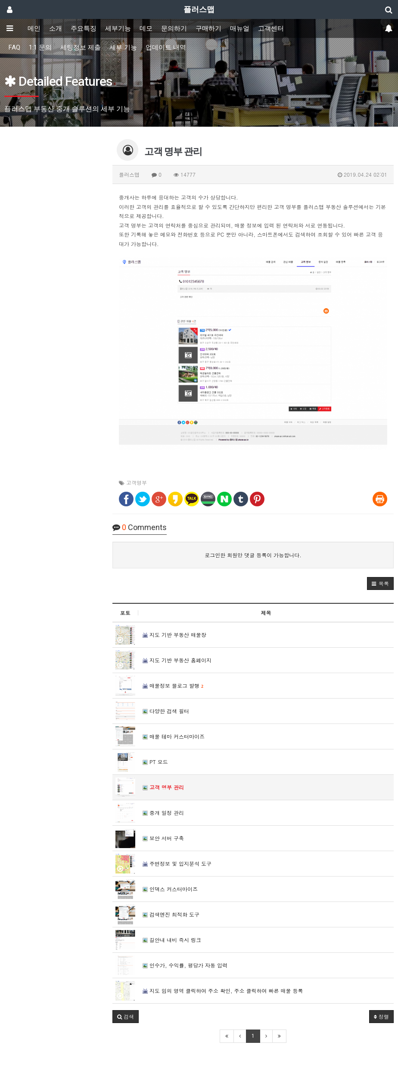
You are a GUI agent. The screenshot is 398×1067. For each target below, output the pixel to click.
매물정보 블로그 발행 (173, 685)
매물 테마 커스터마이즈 (174, 736)
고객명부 (136, 482)
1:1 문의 (40, 47)
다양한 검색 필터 (166, 710)
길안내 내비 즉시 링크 (172, 939)
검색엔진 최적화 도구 (171, 914)
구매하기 (208, 28)
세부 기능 (123, 47)
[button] (380, 583)
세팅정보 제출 (80, 47)
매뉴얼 (239, 28)
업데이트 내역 (166, 47)
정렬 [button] (381, 1016)
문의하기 (174, 28)
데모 (146, 28)
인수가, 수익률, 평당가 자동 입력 (185, 965)
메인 (34, 28)
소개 (55, 28)
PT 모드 (155, 761)
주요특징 (83, 28)
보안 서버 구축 (163, 838)
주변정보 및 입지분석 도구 (177, 863)
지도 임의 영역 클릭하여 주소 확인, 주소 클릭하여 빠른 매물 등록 (223, 990)
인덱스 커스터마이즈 (170, 888)
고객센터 (271, 28)
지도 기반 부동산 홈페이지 (177, 660)
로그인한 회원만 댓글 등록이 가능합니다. (253, 554)
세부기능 (118, 28)
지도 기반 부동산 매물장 (174, 634)
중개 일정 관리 (163, 812)
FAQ (14, 47)
